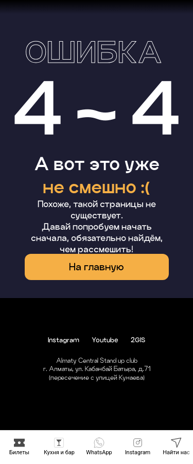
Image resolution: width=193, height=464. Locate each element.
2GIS (138, 339)
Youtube (105, 339)
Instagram (63, 339)
